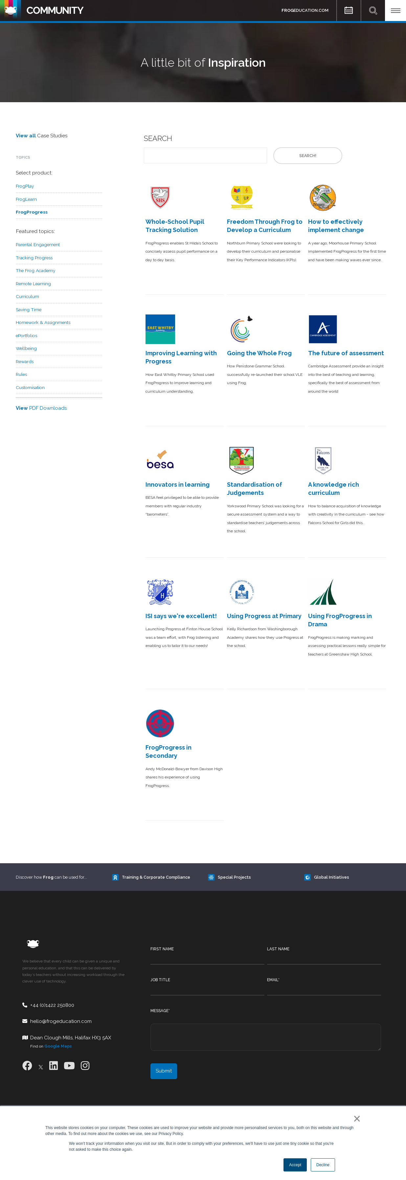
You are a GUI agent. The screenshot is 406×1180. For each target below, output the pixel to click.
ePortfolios (26, 335)
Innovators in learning (178, 484)
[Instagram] (85, 1066)
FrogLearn (26, 199)
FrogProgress (32, 212)
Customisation (30, 387)
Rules (21, 374)
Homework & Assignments (43, 322)
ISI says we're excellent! (181, 616)
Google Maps (58, 1046)
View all (26, 136)
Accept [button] (295, 1165)
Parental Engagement (38, 244)
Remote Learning (33, 283)
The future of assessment (346, 353)
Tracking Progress (34, 257)
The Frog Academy (35, 270)
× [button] (355, 1119)
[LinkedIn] (53, 1066)
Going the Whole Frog (259, 353)
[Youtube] (69, 1066)
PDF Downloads (41, 408)
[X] (40, 1066)
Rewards (25, 361)
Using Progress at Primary (264, 616)
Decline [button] (322, 1165)
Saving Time (28, 309)
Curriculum (27, 296)
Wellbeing (26, 348)
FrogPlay (25, 186)
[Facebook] (27, 1066)
